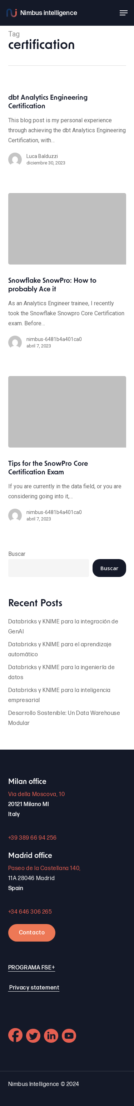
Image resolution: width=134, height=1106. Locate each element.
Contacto (32, 932)
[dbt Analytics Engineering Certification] (67, 134)
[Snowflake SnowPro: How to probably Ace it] (67, 229)
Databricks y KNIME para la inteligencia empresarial (59, 695)
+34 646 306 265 (30, 912)
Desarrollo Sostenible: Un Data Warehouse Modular (64, 718)
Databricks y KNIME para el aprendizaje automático (60, 649)
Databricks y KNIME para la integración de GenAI (63, 626)
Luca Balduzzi (42, 156)
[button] (124, 12)
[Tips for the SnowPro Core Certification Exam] (67, 412)
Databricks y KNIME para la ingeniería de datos (61, 672)
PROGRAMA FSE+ (31, 967)
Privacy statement (34, 987)
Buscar (16, 553)
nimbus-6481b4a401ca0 (54, 339)
